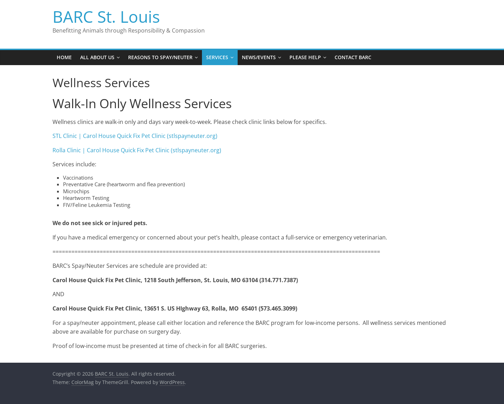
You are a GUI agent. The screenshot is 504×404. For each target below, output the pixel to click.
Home (64, 57)
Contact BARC (353, 57)
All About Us (97, 57)
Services (217, 57)
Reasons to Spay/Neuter (160, 57)
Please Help (305, 57)
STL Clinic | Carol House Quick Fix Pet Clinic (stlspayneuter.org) (134, 136)
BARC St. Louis (106, 16)
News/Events (259, 57)
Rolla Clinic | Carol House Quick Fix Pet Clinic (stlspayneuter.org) (136, 150)
